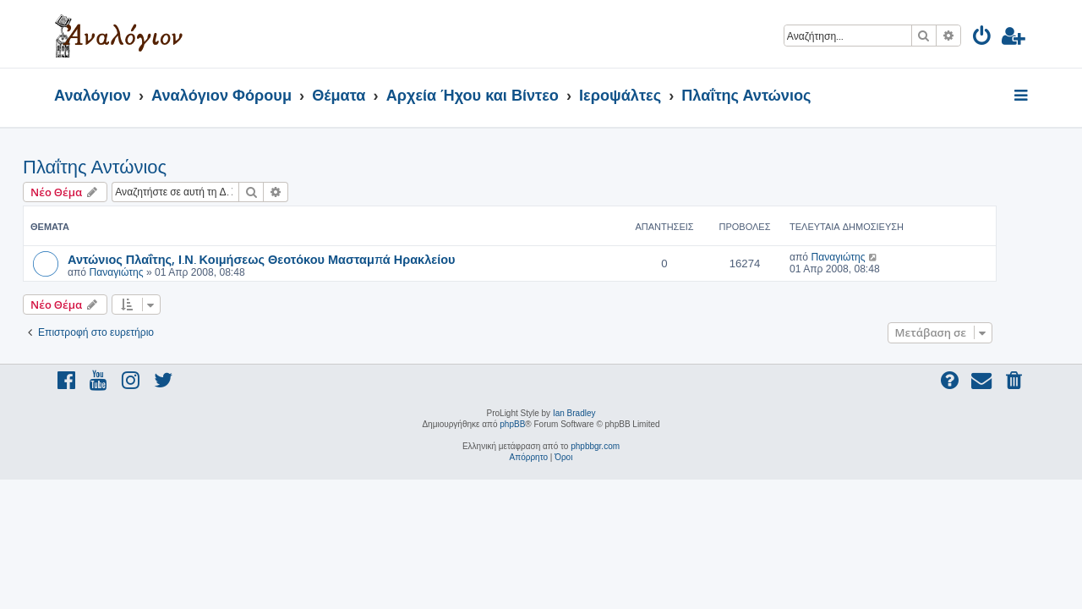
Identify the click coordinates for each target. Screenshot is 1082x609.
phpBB (512, 424)
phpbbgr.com (595, 446)
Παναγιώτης (147, 272)
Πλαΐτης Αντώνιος (126, 167)
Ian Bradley (574, 413)
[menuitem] (983, 38)
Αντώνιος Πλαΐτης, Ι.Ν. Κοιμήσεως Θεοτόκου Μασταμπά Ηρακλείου (293, 258)
